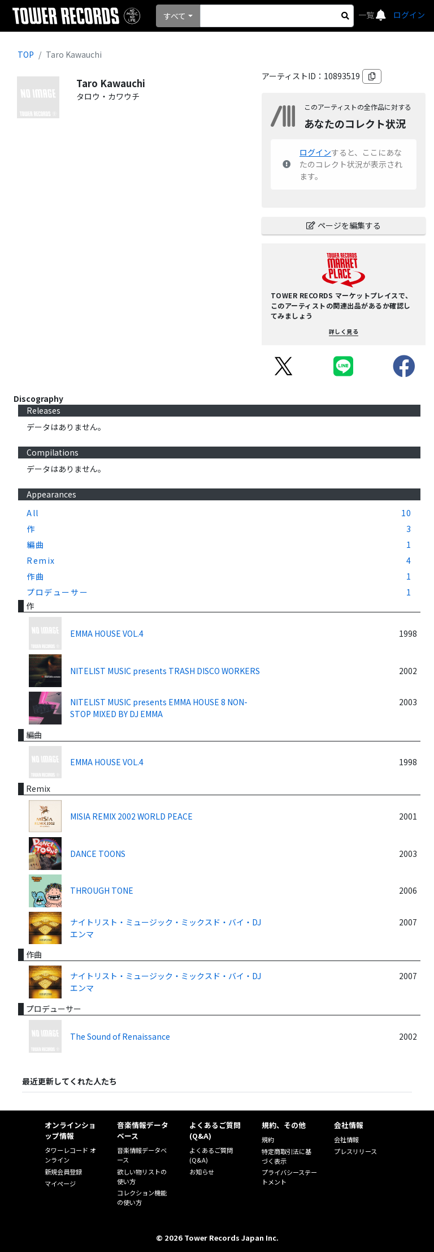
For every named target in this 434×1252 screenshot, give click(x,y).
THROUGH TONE (101, 890)
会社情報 (346, 1139)
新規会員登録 (63, 1171)
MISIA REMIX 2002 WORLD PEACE (131, 816)
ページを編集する (343, 225)
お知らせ (201, 1171)
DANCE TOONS (97, 853)
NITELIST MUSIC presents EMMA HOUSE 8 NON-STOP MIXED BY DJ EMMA (159, 707)
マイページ (60, 1183)
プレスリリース (355, 1151)
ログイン (409, 14)
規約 (268, 1139)
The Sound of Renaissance (120, 1036)
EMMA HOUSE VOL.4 (107, 633)
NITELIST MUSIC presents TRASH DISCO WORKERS (165, 670)
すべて (174, 16)
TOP (26, 54)
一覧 (367, 14)
